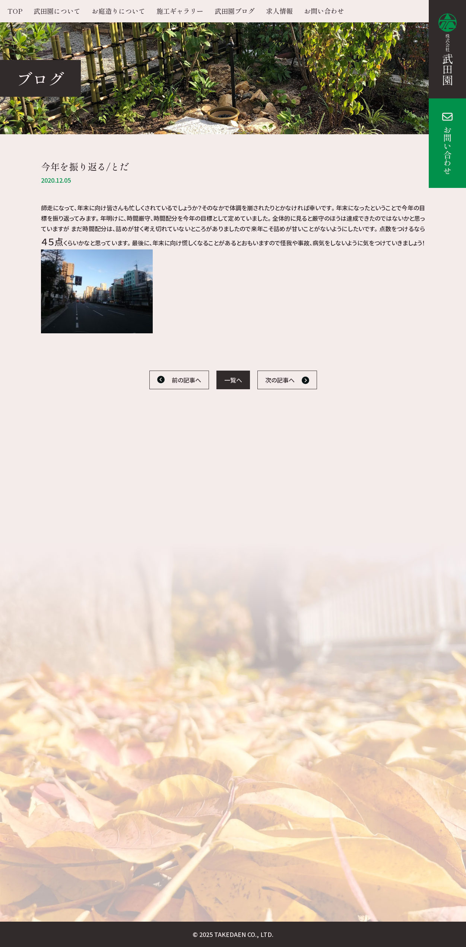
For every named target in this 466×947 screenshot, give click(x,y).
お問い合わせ (447, 150)
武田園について (57, 11)
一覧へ (233, 379)
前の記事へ (186, 379)
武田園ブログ (235, 11)
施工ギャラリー (179, 11)
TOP (14, 11)
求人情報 (279, 11)
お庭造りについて (118, 11)
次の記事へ (280, 379)
